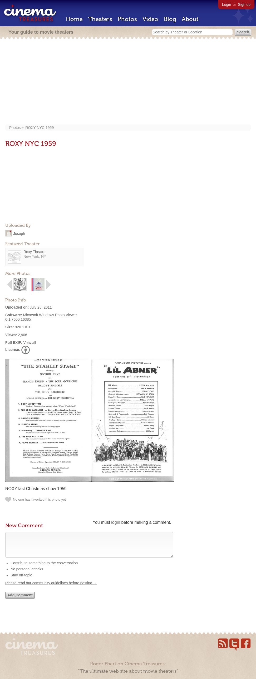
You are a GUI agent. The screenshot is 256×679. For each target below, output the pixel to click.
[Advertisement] (128, 82)
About (190, 19)
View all (29, 342)
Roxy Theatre (34, 252)
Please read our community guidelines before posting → (51, 588)
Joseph (19, 233)
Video (150, 19)
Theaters (100, 19)
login (115, 522)
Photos (127, 19)
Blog (170, 19)
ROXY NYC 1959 (39, 127)
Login (226, 4)
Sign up (244, 4)
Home (74, 19)
